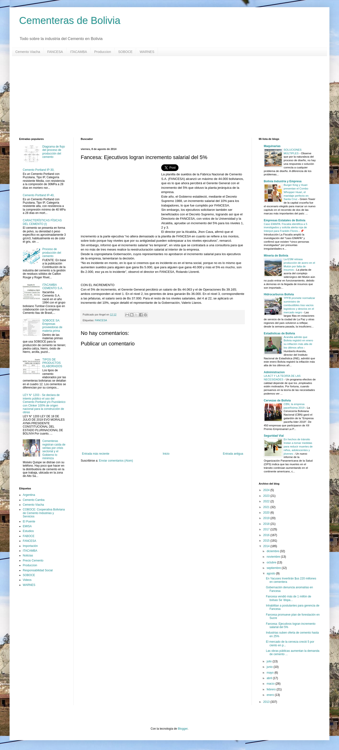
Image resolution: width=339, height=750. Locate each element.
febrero (271, 689)
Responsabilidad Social (38, 570)
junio (270, 667)
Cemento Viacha (27, 52)
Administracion (274, 372)
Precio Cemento (33, 560)
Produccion (102, 52)
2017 (266, 529)
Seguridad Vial (274, 435)
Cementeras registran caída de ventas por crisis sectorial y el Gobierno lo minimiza (53, 449)
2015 (266, 540)
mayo (271, 672)
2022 (266, 501)
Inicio (166, 453)
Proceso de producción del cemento (51, 252)
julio (270, 661)
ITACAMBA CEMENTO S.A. (52, 286)
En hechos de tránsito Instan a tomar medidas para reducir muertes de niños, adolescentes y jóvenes (298, 446)
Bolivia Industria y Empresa (282, 181)
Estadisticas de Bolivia (279, 333)
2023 (266, 496)
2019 (266, 518)
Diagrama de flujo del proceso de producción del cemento (53, 152)
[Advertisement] (163, 96)
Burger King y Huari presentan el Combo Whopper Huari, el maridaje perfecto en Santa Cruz (296, 191)
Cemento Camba (34, 500)
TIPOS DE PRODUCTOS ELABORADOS (52, 363)
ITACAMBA (78, 52)
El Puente (29, 521)
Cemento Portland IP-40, (38, 195)
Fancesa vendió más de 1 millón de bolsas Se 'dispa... (288, 598)
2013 (266, 702)
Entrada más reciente (95, 453)
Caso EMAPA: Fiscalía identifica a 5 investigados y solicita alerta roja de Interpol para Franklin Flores (285, 228)
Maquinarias (272, 146)
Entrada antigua (233, 453)
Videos (27, 580)
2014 (266, 546)
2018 (266, 524)
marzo (271, 683)
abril (270, 678)
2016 (266, 535)
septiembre (274, 568)
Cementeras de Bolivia (70, 20)
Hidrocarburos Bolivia (279, 294)
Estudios (28, 531)
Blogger (183, 728)
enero (271, 695)
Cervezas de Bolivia (277, 400)
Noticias (28, 555)
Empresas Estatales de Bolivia (284, 220)
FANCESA (55, 52)
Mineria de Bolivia (276, 255)
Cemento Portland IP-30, (38, 170)
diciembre (273, 551)
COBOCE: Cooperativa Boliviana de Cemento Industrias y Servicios (44, 513)
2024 (266, 490)
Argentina (29, 495)
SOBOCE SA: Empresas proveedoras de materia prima (52, 325)
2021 (266, 507)
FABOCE (28, 536)
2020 (266, 512)
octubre (272, 562)
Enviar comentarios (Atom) (116, 460)
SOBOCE (125, 52)
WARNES (147, 52)
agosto (271, 573)
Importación (30, 546)
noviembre (274, 556)
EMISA (27, 526)
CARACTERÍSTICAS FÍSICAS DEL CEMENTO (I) (42, 222)
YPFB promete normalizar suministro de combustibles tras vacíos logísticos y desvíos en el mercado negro (299, 305)
